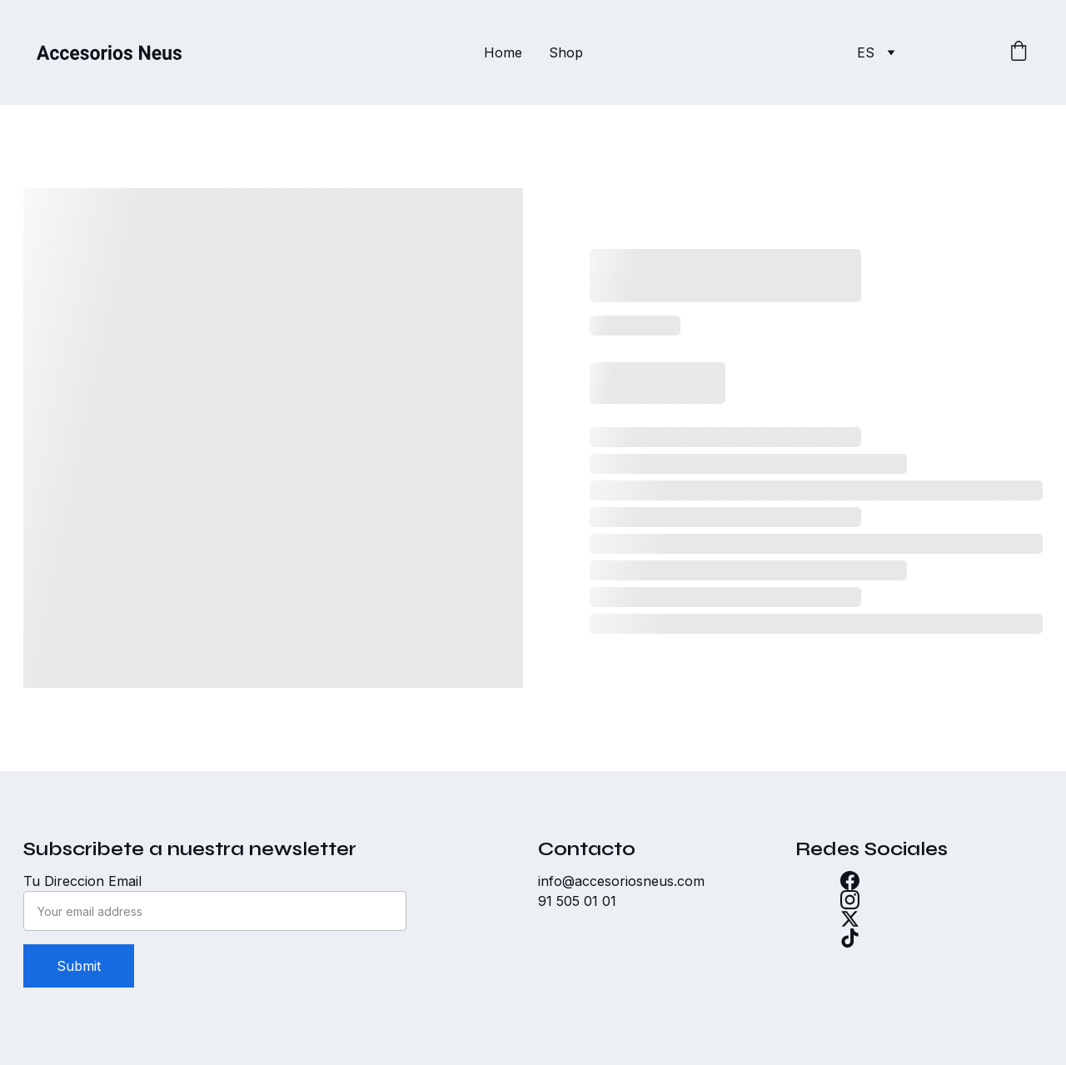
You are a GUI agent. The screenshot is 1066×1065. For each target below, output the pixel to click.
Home (503, 52)
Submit (79, 966)
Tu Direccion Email (82, 881)
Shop (566, 52)
